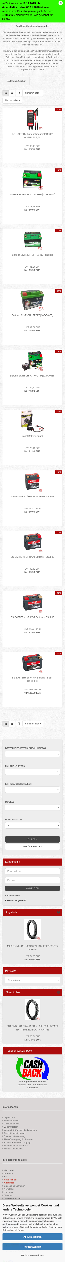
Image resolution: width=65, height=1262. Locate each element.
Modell (9, 802)
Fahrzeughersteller (18, 784)
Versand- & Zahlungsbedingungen (19, 1130)
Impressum (9, 1117)
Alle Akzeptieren (33, 1236)
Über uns (7, 1192)
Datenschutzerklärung (13, 1230)
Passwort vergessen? (15, 900)
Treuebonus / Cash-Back (15, 1145)
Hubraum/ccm (13, 819)
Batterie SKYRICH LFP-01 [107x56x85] (32, 255)
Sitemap (7, 1195)
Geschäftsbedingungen (14, 1133)
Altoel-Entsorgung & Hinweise (17, 1139)
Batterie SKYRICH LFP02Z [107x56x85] (32, 315)
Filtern (33, 839)
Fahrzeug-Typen (15, 766)
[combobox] (33, 93)
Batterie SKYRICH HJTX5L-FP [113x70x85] (32, 375)
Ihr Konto (7, 1173)
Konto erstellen (12, 895)
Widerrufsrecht (10, 1127)
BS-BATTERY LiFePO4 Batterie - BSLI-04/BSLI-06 (32, 679)
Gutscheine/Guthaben (13, 1186)
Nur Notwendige (32, 1246)
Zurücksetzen (32, 846)
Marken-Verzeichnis (12, 1148)
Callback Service (11, 1123)
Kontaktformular (10, 1120)
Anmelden (32, 888)
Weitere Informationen (32, 1255)
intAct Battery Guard (32, 436)
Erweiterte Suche (11, 1198)
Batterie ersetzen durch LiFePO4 (25, 748)
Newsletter (8, 1189)
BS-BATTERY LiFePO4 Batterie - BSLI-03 (32, 617)
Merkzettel (8, 1170)
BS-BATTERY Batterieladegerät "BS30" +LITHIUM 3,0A (32, 136)
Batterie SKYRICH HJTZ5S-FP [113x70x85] (32, 194)
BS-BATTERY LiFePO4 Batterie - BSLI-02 (32, 557)
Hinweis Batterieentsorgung (16, 1142)
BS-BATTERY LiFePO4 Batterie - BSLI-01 (32, 496)
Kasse (6, 1176)
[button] (5, 93)
